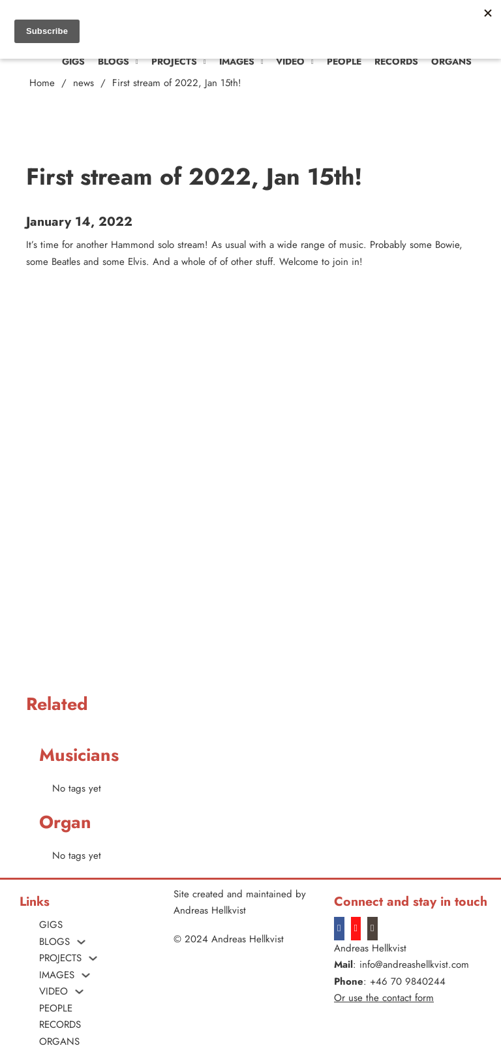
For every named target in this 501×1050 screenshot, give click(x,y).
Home (42, 83)
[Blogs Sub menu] (137, 62)
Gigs (73, 61)
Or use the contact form (384, 998)
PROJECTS (174, 61)
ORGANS (451, 61)
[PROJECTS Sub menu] (204, 62)
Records (396, 61)
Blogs (113, 61)
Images (236, 61)
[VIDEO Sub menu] (312, 62)
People (344, 61)
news (83, 83)
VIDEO (290, 61)
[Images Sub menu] (262, 62)
